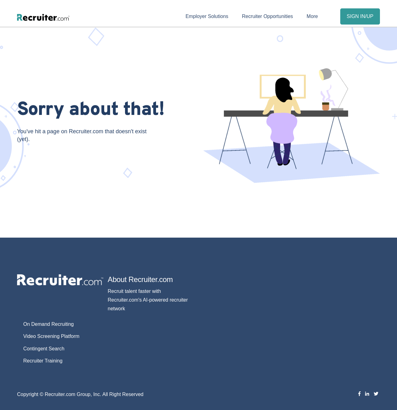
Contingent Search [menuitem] (44, 348)
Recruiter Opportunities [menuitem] (267, 16)
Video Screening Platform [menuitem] (51, 336)
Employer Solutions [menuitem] (206, 16)
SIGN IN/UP (360, 16)
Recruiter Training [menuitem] (42, 360)
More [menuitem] (312, 16)
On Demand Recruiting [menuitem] (48, 324)
